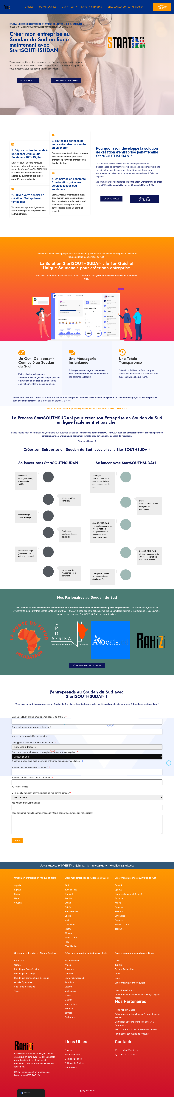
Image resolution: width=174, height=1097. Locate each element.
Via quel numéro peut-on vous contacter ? (32, 778)
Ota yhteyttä (69, 7)
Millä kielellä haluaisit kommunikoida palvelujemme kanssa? (41, 793)
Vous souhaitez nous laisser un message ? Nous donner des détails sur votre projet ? (52, 813)
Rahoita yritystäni (92, 7)
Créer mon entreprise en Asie (130, 982)
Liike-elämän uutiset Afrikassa (125, 7)
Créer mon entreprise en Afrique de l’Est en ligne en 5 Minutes (50, 24)
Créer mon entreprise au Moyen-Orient (134, 953)
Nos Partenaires (47, 7)
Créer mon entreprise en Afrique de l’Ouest (86, 877)
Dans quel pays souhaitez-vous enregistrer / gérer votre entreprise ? (45, 752)
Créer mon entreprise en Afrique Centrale (35, 953)
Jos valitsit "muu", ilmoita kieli (26, 803)
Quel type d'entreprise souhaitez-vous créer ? (34, 742)
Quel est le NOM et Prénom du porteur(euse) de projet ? (39, 717)
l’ (14, 1075)
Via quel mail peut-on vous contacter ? (31, 767)
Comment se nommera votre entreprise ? (31, 727)
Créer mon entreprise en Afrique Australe (86, 953)
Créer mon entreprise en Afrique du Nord (35, 877)
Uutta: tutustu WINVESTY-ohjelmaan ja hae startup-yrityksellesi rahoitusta (87, 865)
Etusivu (29, 7)
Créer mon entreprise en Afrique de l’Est (135, 877)
